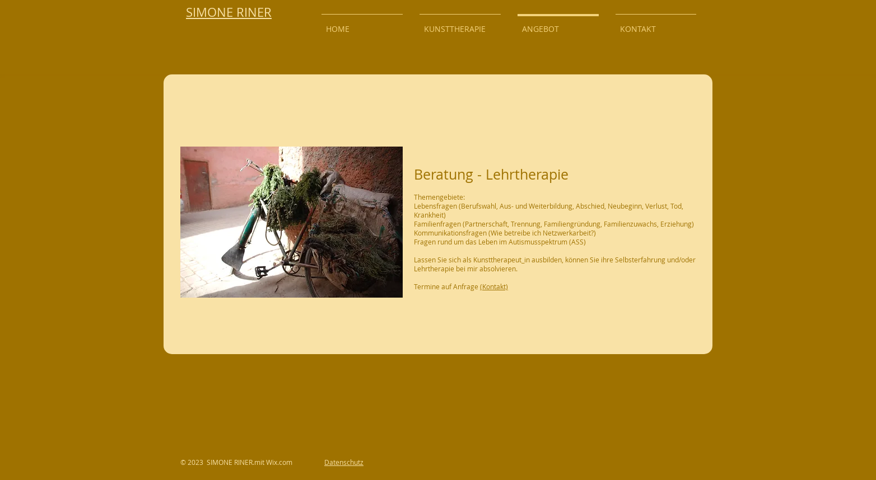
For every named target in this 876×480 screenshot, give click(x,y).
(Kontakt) (494, 286)
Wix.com (279, 462)
